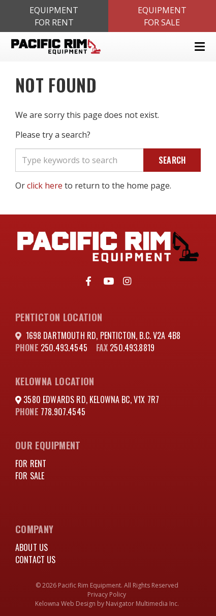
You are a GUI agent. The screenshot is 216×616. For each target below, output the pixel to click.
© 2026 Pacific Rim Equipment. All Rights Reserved (107, 585)
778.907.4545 (63, 412)
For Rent (30, 463)
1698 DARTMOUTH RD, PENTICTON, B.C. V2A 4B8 (103, 335)
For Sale (29, 476)
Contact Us (35, 559)
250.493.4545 (64, 348)
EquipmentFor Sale (162, 16)
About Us (31, 547)
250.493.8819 (132, 348)
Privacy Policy (106, 594)
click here (45, 185)
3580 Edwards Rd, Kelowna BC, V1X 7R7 (90, 399)
